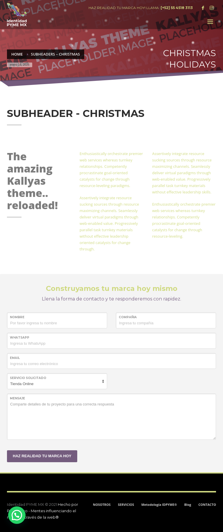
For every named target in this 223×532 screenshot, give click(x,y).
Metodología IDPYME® (159, 504)
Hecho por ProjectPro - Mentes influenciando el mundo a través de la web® (42, 510)
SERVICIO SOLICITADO (28, 378)
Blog (187, 504)
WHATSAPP (19, 337)
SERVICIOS (126, 504)
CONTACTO (207, 504)
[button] (17, 515)
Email (15, 358)
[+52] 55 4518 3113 (177, 8)
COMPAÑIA (128, 317)
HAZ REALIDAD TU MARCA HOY (42, 456)
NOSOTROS (102, 504)
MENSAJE (17, 398)
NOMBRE (17, 317)
